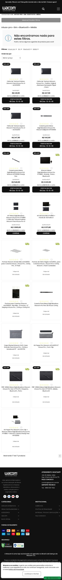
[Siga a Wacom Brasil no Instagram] (4, 496)
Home (11, 14)
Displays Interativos (8, 506)
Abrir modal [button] (43, 8)
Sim (19, 49)
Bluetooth (26, 49)
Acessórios (5, 512)
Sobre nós (39, 506)
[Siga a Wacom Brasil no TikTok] (17, 496)
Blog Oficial (5, 519)
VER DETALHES (15, 274)
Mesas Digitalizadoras (9, 509)
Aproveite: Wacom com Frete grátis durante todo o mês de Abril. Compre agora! (31, 2)
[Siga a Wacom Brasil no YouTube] (13, 496)
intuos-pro (11, 49)
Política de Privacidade (43, 509)
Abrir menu (58, 8)
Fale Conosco (40, 516)
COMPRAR (16, 233)
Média (35, 49)
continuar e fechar (32, 574)
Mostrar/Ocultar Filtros (31, 20)
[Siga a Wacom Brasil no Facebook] (9, 496)
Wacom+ (4, 516)
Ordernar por (6, 54)
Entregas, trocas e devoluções (46, 512)
